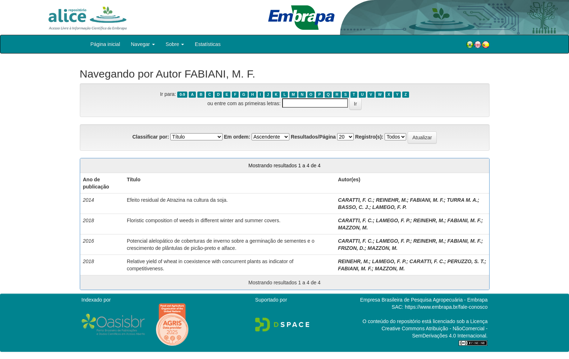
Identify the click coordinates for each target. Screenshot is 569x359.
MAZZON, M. (353, 227)
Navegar (143, 44)
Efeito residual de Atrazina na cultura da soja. (177, 200)
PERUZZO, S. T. (466, 261)
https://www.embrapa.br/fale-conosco (446, 307)
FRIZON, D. (351, 248)
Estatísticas (208, 44)
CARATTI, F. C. (355, 200)
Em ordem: (237, 137)
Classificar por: (150, 137)
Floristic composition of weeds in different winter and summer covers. (204, 220)
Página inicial (105, 44)
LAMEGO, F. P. (389, 207)
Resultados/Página (313, 137)
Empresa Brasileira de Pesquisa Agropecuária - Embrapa (424, 300)
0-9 (182, 94)
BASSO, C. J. (353, 207)
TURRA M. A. (462, 200)
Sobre (175, 44)
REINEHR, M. (391, 200)
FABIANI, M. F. (427, 200)
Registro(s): (369, 137)
